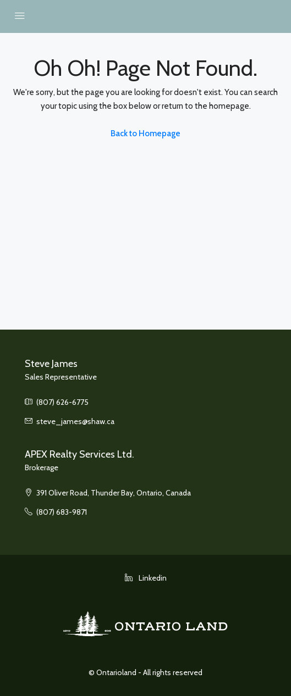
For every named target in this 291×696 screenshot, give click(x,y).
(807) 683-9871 (61, 512)
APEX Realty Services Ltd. (79, 454)
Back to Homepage (145, 133)
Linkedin (146, 578)
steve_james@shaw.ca (75, 421)
